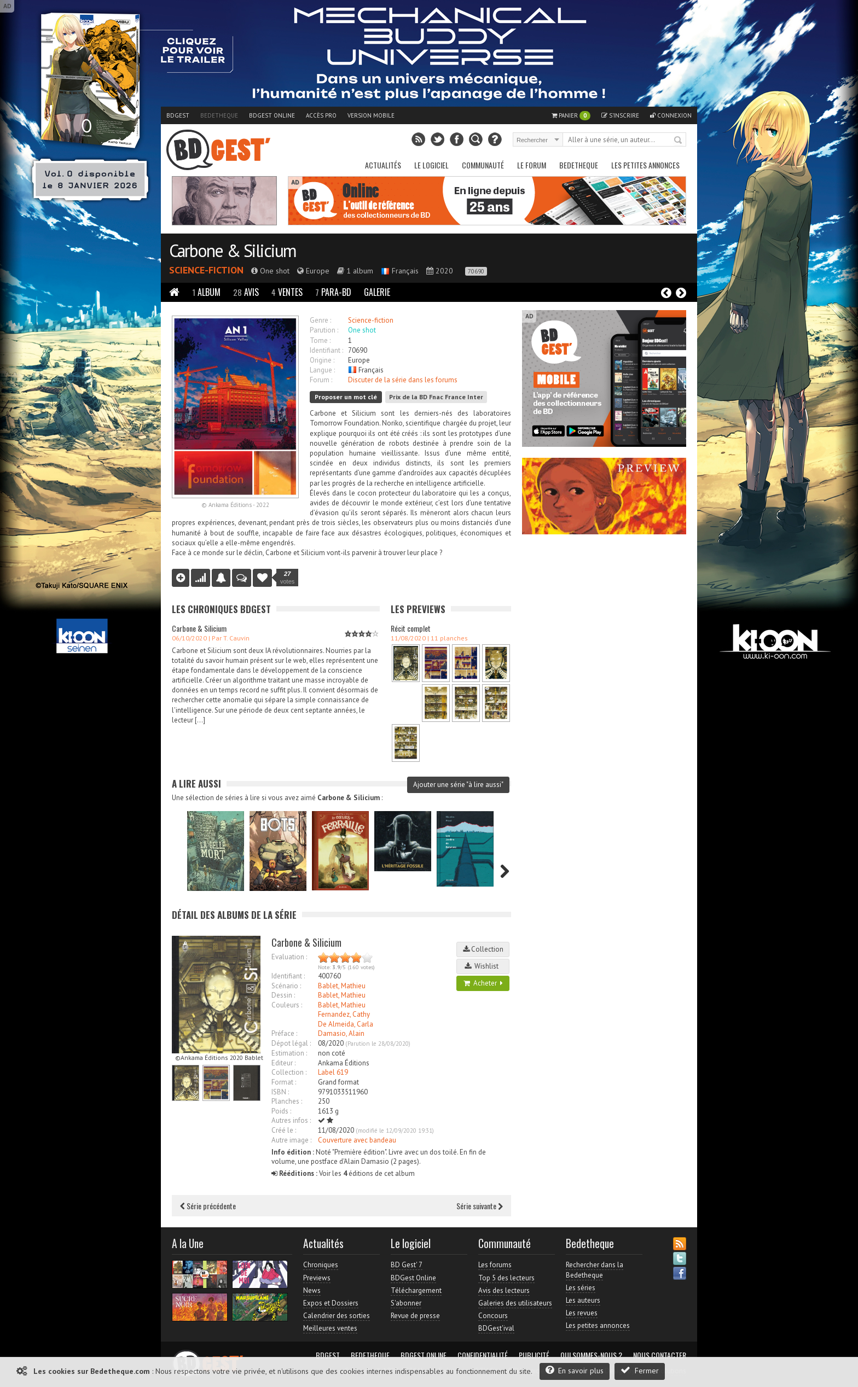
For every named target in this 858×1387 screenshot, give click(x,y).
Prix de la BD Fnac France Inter (436, 397)
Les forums (495, 1264)
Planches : (286, 1101)
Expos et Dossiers (330, 1303)
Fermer (640, 1370)
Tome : (320, 340)
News (312, 1290)
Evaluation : (289, 956)
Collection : (288, 1072)
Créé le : (283, 1130)
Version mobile (371, 115)
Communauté (483, 165)
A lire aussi (196, 783)
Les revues (582, 1313)
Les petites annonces (645, 165)
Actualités (383, 165)
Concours (493, 1315)
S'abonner (406, 1303)
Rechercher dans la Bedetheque (594, 1269)
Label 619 (333, 1072)
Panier (571, 115)
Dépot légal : (291, 1043)
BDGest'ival (496, 1328)
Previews (317, 1278)
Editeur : (283, 1063)
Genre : (320, 320)
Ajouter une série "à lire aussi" (458, 784)
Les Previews (418, 609)
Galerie (377, 292)
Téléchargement (416, 1290)
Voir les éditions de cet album (343, 1173)
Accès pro (321, 115)
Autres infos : (291, 1120)
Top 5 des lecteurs (506, 1278)
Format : (283, 1082)
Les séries (580, 1287)
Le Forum (531, 165)
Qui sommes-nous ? (591, 1355)
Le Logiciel (431, 165)
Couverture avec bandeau (357, 1140)
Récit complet (411, 628)
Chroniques (320, 1264)
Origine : (322, 360)
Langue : (322, 370)
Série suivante (479, 1205)
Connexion (671, 115)
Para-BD (333, 292)
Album (206, 292)
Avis (246, 292)
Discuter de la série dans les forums (402, 379)
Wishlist (483, 966)
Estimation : (289, 1053)
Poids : (281, 1111)
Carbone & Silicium (232, 250)
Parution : (324, 330)
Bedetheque (219, 115)
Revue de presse (415, 1315)
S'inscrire (620, 115)
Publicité (534, 1355)
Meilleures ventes (330, 1328)
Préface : (284, 1033)
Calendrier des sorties (336, 1315)
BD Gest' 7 (406, 1264)
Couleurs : (286, 1005)
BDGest (177, 115)
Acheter (483, 983)
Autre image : (291, 1140)
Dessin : (283, 995)
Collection (483, 949)
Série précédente (208, 1205)
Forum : (321, 379)
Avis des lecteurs (504, 1290)
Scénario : (286, 985)
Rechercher (678, 140)
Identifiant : (326, 350)
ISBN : (280, 1092)
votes (287, 577)
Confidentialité (482, 1355)
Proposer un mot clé (346, 397)
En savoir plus (575, 1370)
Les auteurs (583, 1300)
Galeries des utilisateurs (515, 1303)
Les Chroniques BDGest (221, 609)
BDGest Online (272, 115)
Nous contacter (659, 1355)
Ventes (287, 292)
